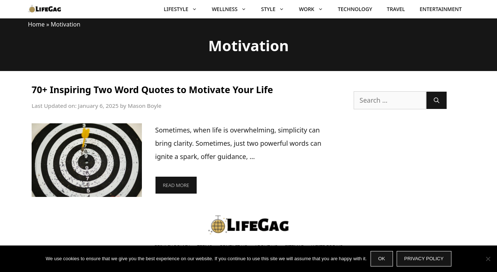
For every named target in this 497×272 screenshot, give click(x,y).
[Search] (436, 100)
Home (36, 24)
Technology (355, 9)
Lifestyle (184, 9)
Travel (396, 9)
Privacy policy (424, 258)
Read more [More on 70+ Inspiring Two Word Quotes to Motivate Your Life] (176, 185)
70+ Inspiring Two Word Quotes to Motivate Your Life (152, 89)
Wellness (233, 9)
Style (276, 9)
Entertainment (441, 9)
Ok (381, 258)
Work (314, 9)
